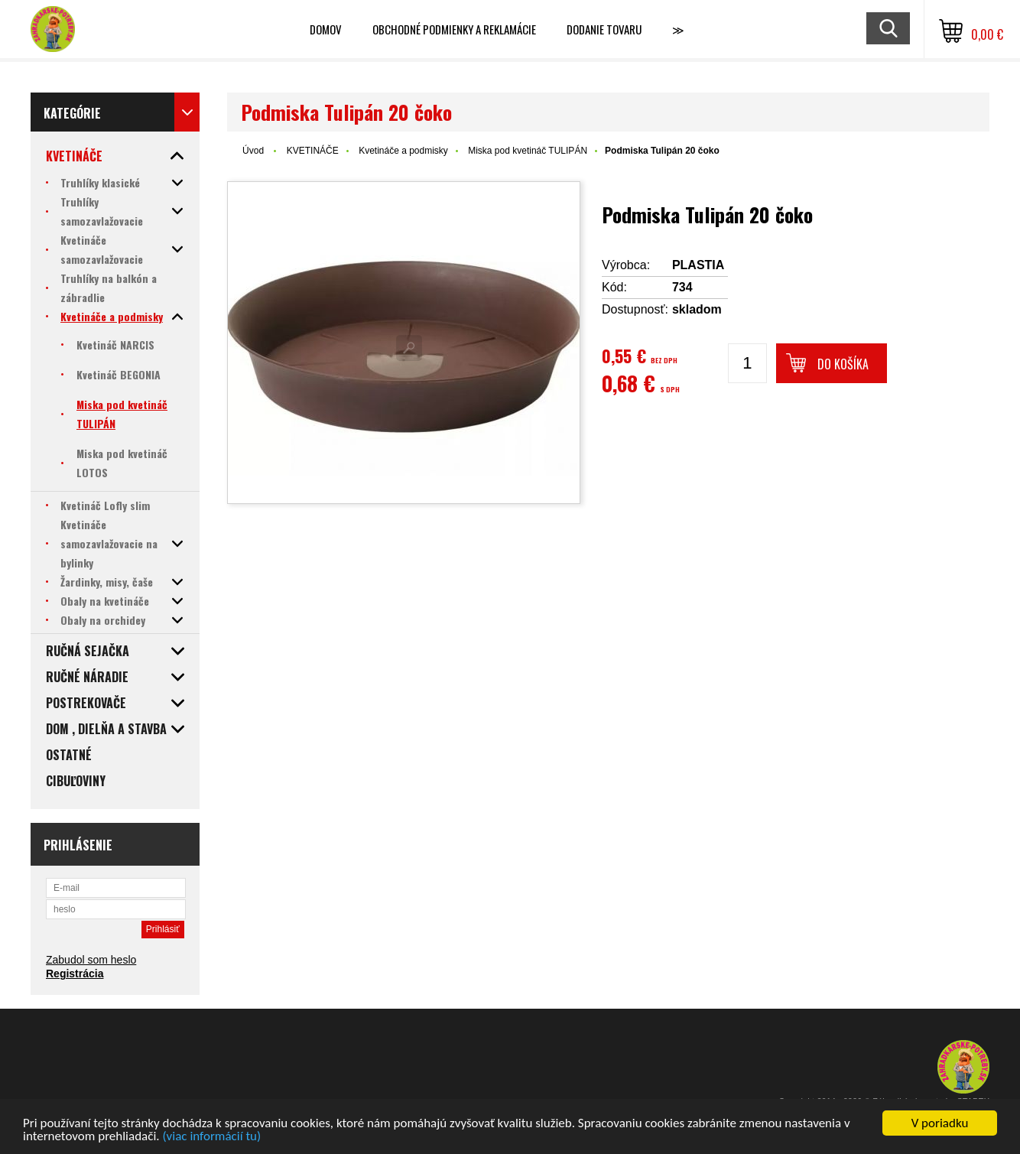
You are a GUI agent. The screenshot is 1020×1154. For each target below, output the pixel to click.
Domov (326, 29)
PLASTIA (698, 264)
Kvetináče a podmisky (403, 150)
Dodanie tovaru (604, 29)
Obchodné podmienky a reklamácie (454, 29)
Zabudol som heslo (91, 960)
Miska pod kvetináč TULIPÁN (527, 150)
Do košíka (843, 364)
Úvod (253, 150)
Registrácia (74, 973)
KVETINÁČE (313, 150)
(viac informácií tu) (211, 1137)
